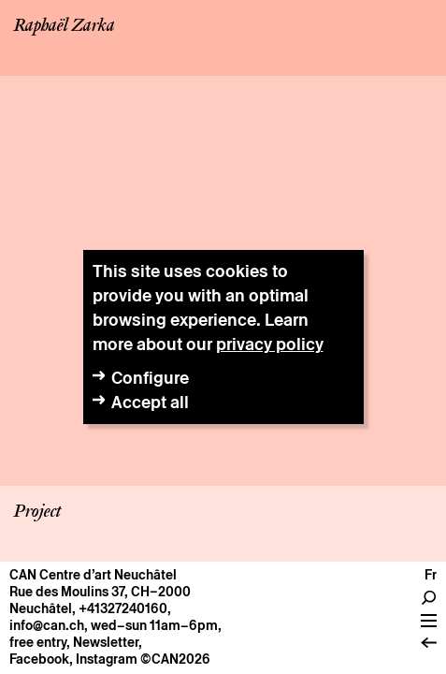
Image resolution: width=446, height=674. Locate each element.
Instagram (106, 659)
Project (37, 512)
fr (430, 574)
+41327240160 (123, 608)
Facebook (39, 659)
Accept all (150, 402)
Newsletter (105, 642)
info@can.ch (46, 625)
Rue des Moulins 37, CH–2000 (100, 591)
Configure (150, 377)
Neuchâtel (40, 608)
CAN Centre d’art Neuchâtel (93, 574)
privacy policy (270, 344)
